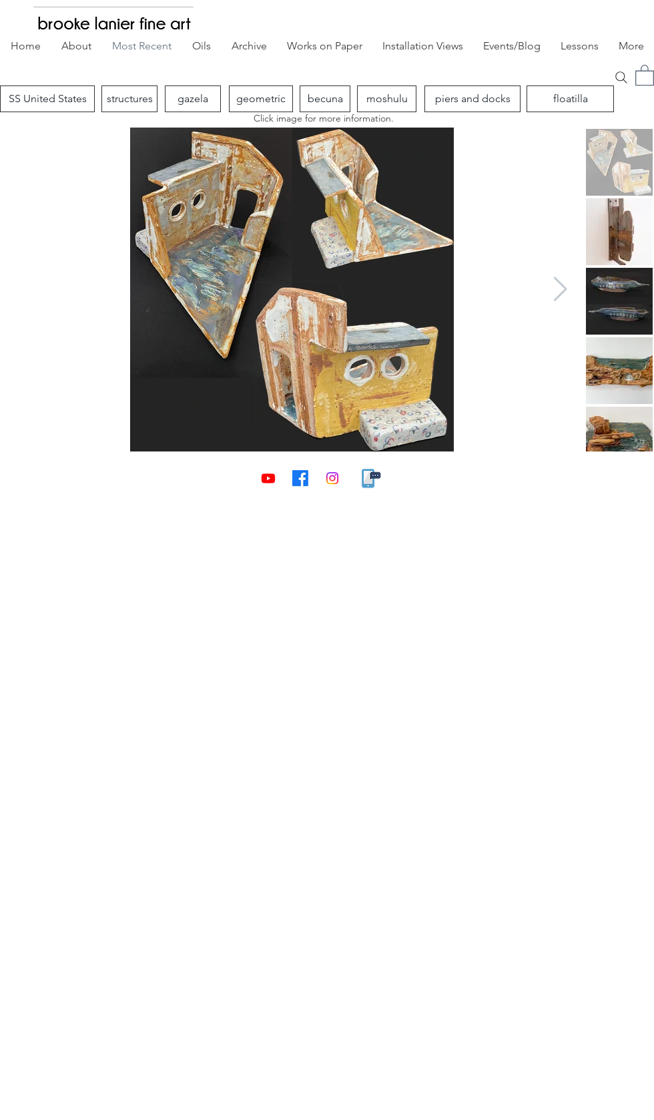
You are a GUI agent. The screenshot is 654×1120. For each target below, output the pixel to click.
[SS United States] (47, 98)
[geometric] (261, 98)
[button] (644, 74)
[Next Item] (560, 289)
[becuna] (325, 98)
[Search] (621, 77)
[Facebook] (300, 478)
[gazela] (193, 98)
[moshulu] (386, 98)
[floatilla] (570, 98)
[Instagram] (332, 478)
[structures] (129, 98)
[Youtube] (268, 478)
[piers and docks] (472, 98)
